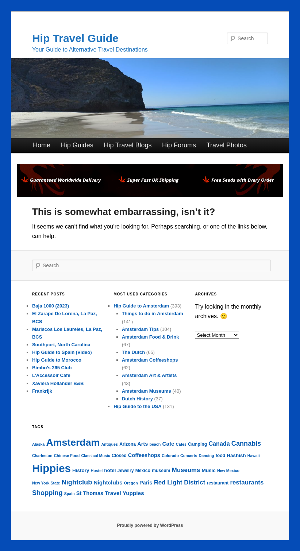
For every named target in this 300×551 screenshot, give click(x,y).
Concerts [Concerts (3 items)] (188, 455)
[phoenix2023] (150, 195)
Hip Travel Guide (75, 38)
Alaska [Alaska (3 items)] (38, 444)
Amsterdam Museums (146, 391)
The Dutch (133, 352)
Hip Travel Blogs (127, 145)
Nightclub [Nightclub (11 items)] (77, 482)
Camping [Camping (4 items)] (197, 444)
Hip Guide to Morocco (56, 360)
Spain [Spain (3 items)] (69, 493)
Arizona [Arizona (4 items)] (127, 444)
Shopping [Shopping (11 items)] (47, 493)
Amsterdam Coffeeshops (150, 360)
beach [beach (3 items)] (155, 444)
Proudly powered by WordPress (150, 525)
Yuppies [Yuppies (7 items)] (133, 493)
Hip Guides (77, 145)
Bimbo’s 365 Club (52, 367)
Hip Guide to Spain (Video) (62, 352)
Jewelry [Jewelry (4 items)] (126, 470)
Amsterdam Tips (140, 329)
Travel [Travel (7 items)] (113, 493)
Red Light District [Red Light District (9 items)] (179, 482)
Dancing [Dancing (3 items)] (206, 455)
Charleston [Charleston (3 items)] (42, 455)
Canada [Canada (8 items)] (219, 443)
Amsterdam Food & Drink (150, 337)
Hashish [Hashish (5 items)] (236, 455)
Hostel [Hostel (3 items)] (97, 470)
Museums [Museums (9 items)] (186, 470)
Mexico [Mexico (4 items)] (142, 470)
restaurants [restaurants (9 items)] (247, 482)
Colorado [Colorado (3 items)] (170, 455)
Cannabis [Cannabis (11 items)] (246, 443)
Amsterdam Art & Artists (149, 375)
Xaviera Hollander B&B (58, 383)
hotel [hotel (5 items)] (110, 470)
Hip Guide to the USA (137, 406)
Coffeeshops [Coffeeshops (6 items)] (144, 455)
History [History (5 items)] (80, 470)
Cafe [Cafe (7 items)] (168, 444)
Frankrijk (42, 391)
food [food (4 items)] (220, 455)
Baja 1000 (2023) (50, 306)
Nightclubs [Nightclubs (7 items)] (107, 482)
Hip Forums (179, 145)
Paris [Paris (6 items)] (146, 483)
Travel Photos (227, 145)
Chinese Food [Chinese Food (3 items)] (67, 455)
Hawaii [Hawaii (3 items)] (253, 455)
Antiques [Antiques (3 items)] (109, 444)
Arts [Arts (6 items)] (142, 444)
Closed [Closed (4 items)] (119, 455)
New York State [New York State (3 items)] (46, 483)
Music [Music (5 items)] (209, 470)
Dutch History (137, 398)
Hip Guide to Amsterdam (141, 306)
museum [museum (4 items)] (161, 470)
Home (41, 145)
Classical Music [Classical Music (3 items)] (95, 455)
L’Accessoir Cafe (51, 375)
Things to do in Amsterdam (152, 313)
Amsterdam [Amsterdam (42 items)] (73, 442)
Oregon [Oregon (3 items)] (131, 483)
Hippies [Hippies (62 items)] (51, 468)
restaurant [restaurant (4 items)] (217, 483)
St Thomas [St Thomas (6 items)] (89, 493)
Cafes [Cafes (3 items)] (181, 444)
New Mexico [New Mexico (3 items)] (228, 470)
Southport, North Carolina (61, 344)
